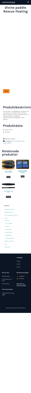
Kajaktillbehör (7, 143)
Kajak (22, 141)
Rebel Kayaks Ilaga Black (8, 191)
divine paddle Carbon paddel (8, 171)
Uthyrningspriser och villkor (7, 280)
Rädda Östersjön (6, 276)
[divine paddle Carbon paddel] (8, 160)
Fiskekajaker (9, 229)
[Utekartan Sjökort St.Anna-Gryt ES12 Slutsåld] (22, 160)
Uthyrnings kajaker (10, 238)
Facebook (21, 278)
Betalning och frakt (9, 209)
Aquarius (8, 220)
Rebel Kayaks (9, 235)
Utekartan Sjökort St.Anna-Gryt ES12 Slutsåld (22, 171)
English (18, 267)
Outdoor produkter (9, 241)
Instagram (21, 276)
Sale (6, 244)
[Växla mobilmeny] (28, 2)
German (18, 264)
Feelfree (7, 226)
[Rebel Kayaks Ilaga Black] (8, 183)
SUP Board (7, 247)
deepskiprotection (9, 212)
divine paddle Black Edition (11, 215)
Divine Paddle (16, 141)
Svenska (19, 261)
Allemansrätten (5, 283)
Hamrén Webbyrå (21, 307)
